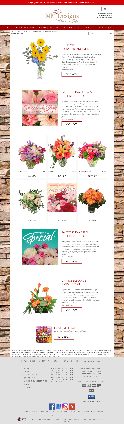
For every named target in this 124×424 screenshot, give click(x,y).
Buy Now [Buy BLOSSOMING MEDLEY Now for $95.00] (92, 176)
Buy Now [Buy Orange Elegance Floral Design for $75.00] (72, 309)
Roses (31, 28)
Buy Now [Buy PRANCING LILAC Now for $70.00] (31, 176)
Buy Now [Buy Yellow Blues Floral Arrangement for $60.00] (72, 74)
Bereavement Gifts (87, 28)
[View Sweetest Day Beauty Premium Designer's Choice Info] (62, 197)
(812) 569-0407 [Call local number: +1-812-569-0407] (107, 17)
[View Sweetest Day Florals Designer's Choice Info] (41, 108)
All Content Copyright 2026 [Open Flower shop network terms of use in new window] (42, 420)
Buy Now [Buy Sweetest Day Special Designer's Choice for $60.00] (72, 261)
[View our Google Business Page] (59, 409)
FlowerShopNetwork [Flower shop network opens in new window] (63, 420)
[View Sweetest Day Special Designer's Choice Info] (41, 247)
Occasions (69, 28)
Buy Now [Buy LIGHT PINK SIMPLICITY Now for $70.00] (31, 220)
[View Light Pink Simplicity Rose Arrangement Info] (31, 197)
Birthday (41, 28)
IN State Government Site (73, 415)
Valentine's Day (19, 28)
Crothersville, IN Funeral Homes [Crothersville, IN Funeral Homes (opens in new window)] (33, 411)
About (103, 28)
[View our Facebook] (52, 409)
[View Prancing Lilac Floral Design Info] (31, 152)
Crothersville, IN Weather (51, 415)
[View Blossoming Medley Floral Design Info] (92, 152)
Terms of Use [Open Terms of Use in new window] (68, 421)
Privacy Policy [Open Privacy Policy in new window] (80, 420)
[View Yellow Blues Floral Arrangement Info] (41, 60)
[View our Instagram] (65, 409)
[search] (111, 34)
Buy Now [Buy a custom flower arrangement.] (64, 337)
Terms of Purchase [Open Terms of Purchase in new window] (95, 420)
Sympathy (54, 28)
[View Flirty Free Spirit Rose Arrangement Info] (92, 197)
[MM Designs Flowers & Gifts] (62, 16)
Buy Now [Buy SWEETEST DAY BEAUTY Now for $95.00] (62, 220)
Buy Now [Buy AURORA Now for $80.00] (62, 176)
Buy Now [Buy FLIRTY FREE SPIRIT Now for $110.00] (92, 220)
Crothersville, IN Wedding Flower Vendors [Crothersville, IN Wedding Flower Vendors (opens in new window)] (86, 411)
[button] (106, 9)
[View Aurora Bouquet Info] (62, 152)
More (113, 28)
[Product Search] (99, 33)
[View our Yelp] (72, 409)
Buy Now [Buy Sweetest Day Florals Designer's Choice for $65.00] (72, 123)
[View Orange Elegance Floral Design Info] (41, 295)
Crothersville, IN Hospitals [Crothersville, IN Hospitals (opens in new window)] (57, 411)
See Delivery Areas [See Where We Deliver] (92, 361)
